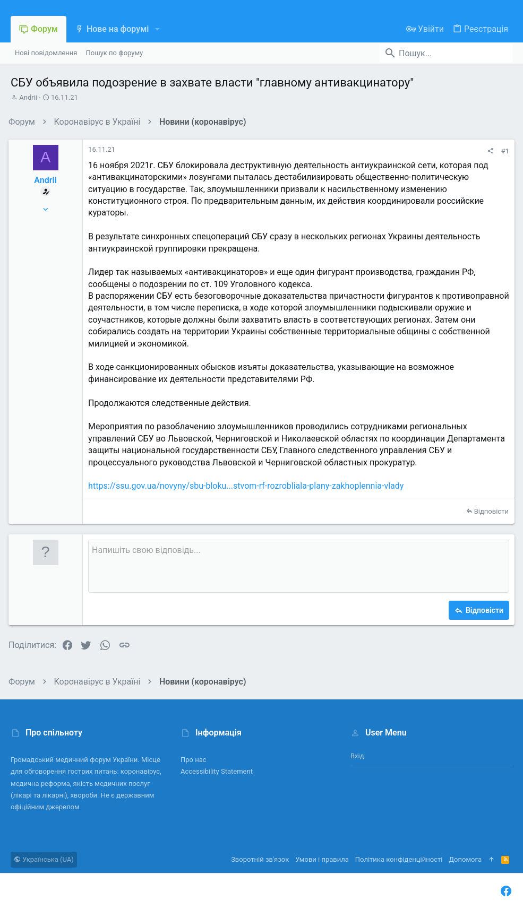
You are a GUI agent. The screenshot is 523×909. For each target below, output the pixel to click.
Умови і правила (322, 859)
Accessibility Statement (217, 771)
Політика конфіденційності (398, 859)
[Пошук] (446, 53)
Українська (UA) (44, 859)
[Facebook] (506, 891)
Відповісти (489, 511)
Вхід (357, 756)
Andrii (28, 97)
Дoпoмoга (465, 859)
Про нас (194, 760)
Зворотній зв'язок (260, 859)
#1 (503, 151)
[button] (157, 29)
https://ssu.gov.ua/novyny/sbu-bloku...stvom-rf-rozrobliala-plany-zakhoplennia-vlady (248, 486)
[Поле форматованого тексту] (298, 566)
